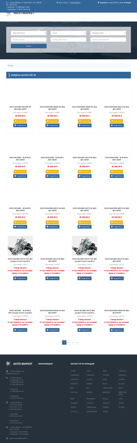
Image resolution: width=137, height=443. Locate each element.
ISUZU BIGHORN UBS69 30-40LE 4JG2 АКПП (52, 311)
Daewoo (122, 375)
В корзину (20, 121)
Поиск (28, 46)
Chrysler (90, 375)
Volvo (105, 411)
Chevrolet (75, 375)
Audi (88, 371)
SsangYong (91, 407)
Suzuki (121, 407)
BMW (104, 371)
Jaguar (122, 384)
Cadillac (122, 371)
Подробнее (20, 125)
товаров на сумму (119, 2)
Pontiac (90, 403)
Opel (121, 399)
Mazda (89, 392)
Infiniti (89, 384)
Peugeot (74, 403)
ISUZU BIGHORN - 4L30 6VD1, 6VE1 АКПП (52, 158)
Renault (106, 403)
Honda (122, 379)
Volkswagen (92, 411)
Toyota (74, 411)
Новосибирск (75, 2)
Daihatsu (74, 379)
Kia (88, 388)
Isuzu (10, 65)
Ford (105, 379)
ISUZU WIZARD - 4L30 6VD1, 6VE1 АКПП (20, 158)
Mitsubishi (91, 399)
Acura (73, 371)
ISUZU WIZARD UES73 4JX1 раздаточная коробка (84, 311)
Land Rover (107, 388)
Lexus (121, 388)
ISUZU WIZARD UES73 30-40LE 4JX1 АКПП (84, 158)
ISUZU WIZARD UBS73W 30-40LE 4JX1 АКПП (20, 108)
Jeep (72, 388)
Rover (121, 403)
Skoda (73, 407)
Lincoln (74, 392)
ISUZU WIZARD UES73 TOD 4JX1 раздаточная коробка (20, 260)
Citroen (106, 375)
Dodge (89, 379)
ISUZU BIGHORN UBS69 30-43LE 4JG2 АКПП (52, 108)
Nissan (105, 399)
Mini (72, 399)
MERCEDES (106, 392)
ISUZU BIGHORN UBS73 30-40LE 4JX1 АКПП (52, 209)
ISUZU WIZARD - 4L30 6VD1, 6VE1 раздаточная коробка (20, 311)
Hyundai (74, 384)
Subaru (106, 407)
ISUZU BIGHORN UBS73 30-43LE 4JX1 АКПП (116, 108)
